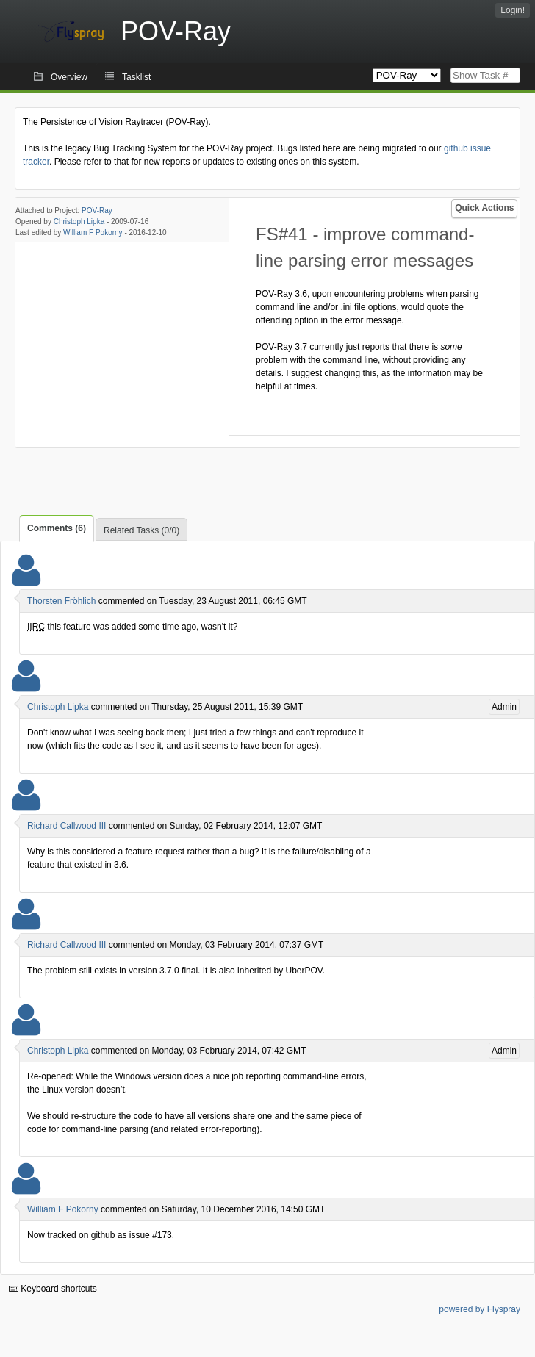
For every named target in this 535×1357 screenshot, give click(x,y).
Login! (512, 10)
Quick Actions (484, 208)
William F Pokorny (93, 232)
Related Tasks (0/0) (141, 530)
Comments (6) (56, 528)
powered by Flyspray (479, 1309)
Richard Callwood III (66, 826)
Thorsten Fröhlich (61, 601)
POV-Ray (97, 210)
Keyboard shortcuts (53, 1289)
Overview (69, 77)
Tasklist (136, 77)
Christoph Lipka (79, 221)
